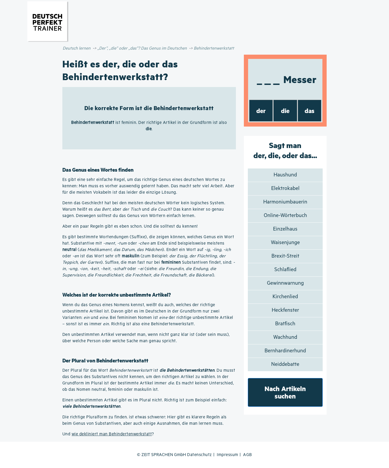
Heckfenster (285, 310)
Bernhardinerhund (285, 351)
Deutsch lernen (76, 48)
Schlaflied (285, 270)
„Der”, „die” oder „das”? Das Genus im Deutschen (142, 48)
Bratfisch (285, 324)
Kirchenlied (285, 297)
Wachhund (285, 337)
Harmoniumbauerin (285, 202)
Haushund (285, 175)
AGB (247, 454)
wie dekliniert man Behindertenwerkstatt (112, 434)
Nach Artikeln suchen (285, 392)
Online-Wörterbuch (285, 216)
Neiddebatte (285, 364)
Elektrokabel (285, 188)
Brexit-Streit (285, 256)
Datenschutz (199, 454)
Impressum (227, 454)
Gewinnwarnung (285, 283)
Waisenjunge (285, 243)
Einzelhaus (285, 229)
